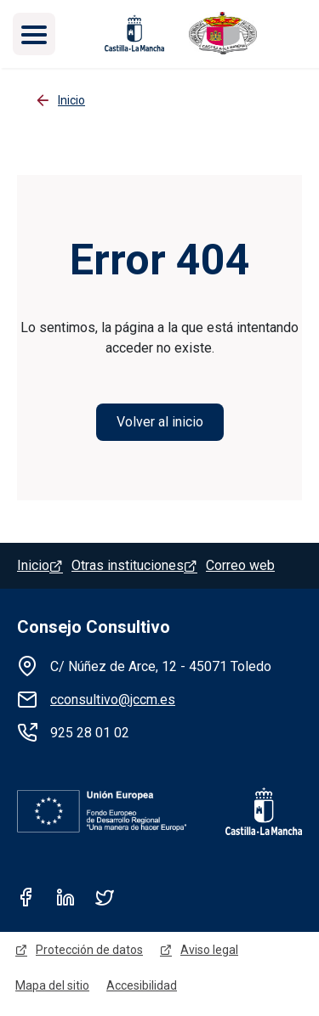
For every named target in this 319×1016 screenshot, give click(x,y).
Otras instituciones (127, 565)
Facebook (26, 897)
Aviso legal (209, 950)
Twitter (104, 897)
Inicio (33, 565)
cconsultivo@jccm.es (112, 699)
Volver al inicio (160, 422)
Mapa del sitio (52, 985)
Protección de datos (89, 950)
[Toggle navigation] (34, 34)
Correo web (240, 565)
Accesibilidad (141, 985)
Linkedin (65, 897)
